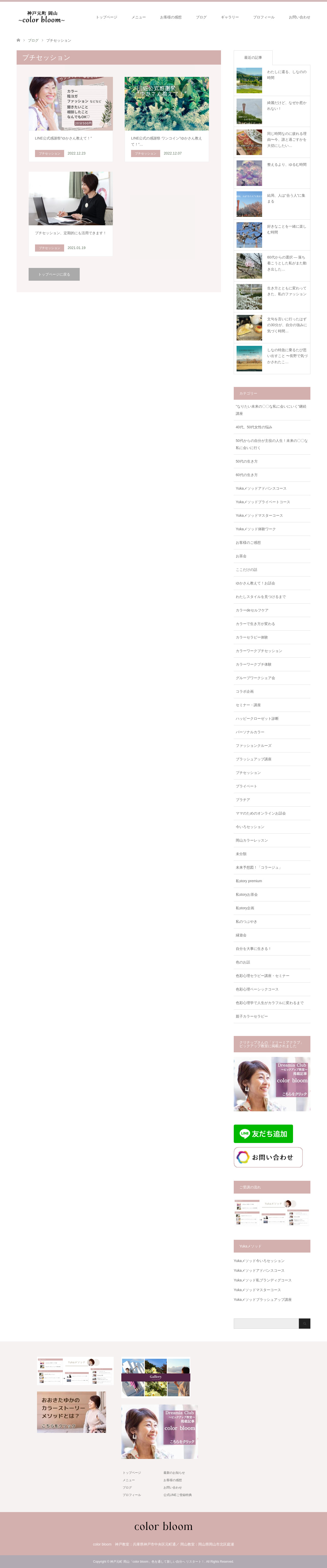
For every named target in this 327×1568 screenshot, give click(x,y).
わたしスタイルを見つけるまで (261, 597)
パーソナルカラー (250, 732)
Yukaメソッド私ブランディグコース (263, 1280)
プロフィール (264, 17)
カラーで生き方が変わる (255, 624)
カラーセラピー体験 (252, 637)
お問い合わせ (299, 17)
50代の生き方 (247, 461)
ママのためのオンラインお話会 (261, 813)
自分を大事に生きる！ (254, 949)
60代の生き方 (247, 475)
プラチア (243, 800)
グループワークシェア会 (255, 678)
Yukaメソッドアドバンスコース (261, 488)
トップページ (106, 17)
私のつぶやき (246, 921)
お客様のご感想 (248, 542)
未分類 (241, 854)
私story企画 (245, 908)
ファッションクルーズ (254, 746)
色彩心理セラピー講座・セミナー (262, 976)
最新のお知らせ (174, 1473)
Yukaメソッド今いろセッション (259, 1261)
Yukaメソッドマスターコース (259, 515)
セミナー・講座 (248, 705)
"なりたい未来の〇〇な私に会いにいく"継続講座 (271, 410)
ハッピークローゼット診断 (257, 718)
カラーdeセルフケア (252, 610)
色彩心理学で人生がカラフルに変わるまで (270, 1003)
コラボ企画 (245, 691)
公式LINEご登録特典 (178, 1495)
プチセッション (248, 773)
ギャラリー (230, 17)
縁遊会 (241, 935)
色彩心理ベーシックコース (257, 989)
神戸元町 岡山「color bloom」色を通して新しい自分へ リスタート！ (157, 1561)
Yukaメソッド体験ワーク (256, 529)
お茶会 (241, 556)
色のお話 (243, 962)
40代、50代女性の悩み (254, 427)
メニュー (139, 17)
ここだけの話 (246, 570)
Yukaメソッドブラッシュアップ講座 (263, 1300)
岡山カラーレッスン (252, 840)
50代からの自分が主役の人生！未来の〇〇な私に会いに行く (272, 444)
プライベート (246, 786)
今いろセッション (250, 827)
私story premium (249, 881)
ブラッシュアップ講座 (254, 759)
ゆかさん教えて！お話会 (255, 583)
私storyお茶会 (247, 894)
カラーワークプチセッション (259, 651)
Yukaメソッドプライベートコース (263, 502)
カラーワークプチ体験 (254, 664)
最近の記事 (253, 57)
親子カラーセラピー (252, 1016)
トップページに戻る (54, 274)
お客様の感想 (171, 17)
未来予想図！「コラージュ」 (259, 867)
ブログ (201, 17)
